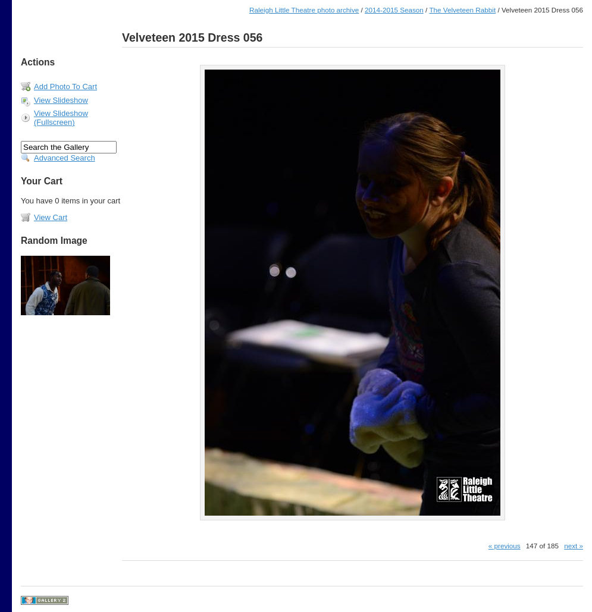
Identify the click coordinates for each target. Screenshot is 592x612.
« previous (504, 546)
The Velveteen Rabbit (462, 10)
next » (573, 546)
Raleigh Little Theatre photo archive (304, 10)
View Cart (50, 217)
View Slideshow (61, 100)
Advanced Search (64, 157)
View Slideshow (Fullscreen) (61, 118)
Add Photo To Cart (65, 86)
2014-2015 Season (394, 10)
